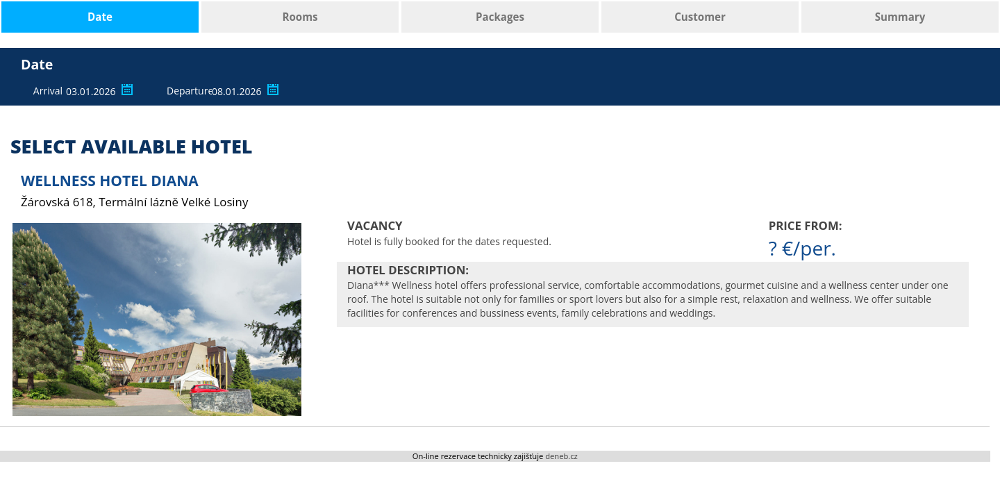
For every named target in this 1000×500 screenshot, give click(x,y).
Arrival (47, 90)
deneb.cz (561, 456)
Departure (187, 90)
